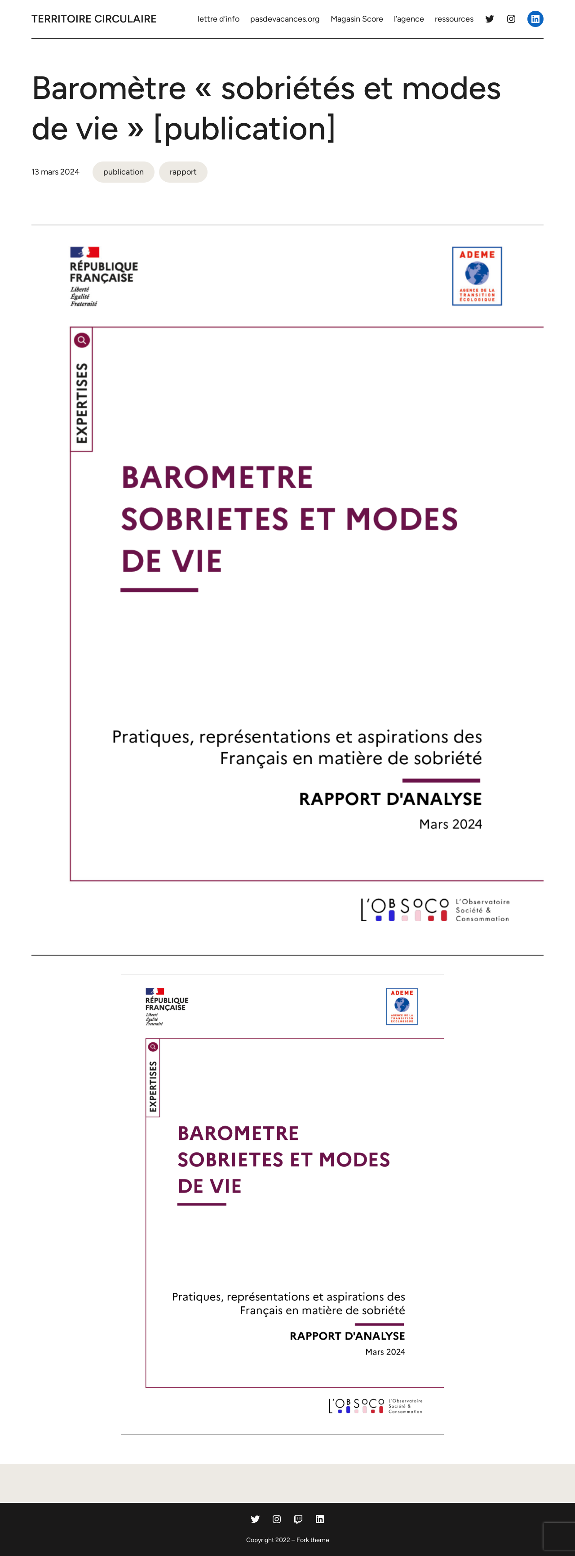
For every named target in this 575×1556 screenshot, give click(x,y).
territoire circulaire (94, 18)
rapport (183, 172)
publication (123, 172)
